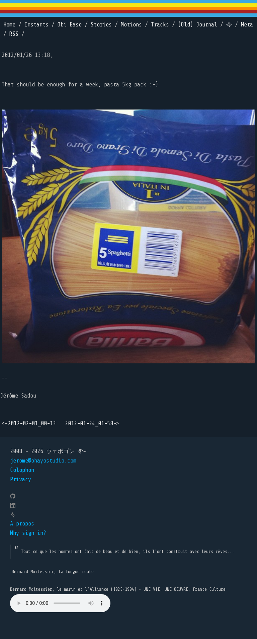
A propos (22, 523)
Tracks (160, 24)
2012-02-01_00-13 (32, 423)
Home (9, 24)
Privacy (20, 479)
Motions (131, 24)
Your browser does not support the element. (60, 603)
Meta (247, 24)
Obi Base (70, 24)
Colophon (22, 470)
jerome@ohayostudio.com (43, 460)
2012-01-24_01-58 (89, 423)
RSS (13, 34)
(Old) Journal (197, 24)
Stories (101, 24)
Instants (36, 24)
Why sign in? (28, 533)
